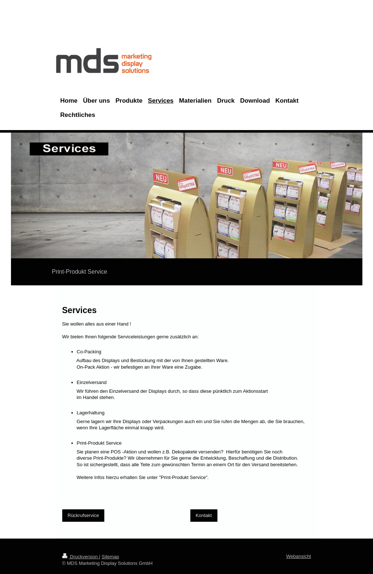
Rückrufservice (83, 515)
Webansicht (298, 556)
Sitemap (110, 556)
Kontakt (204, 515)
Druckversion (80, 556)
